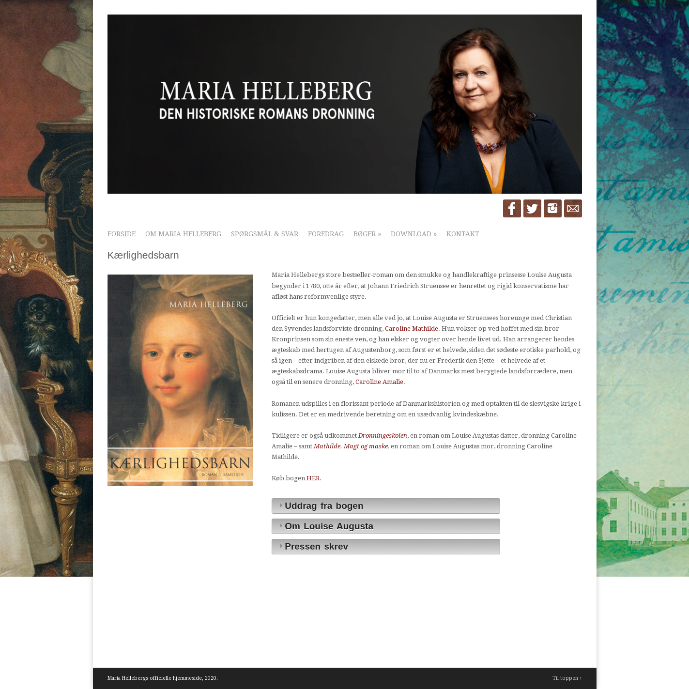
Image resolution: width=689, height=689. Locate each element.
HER (313, 478)
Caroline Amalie (379, 381)
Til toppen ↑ (567, 678)
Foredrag (326, 234)
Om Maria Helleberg (183, 234)
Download (414, 234)
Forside (121, 234)
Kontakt (462, 234)
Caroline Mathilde (411, 328)
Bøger (367, 234)
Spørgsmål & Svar (264, 234)
